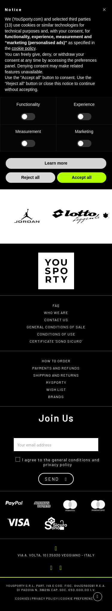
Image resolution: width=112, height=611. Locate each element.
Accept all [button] (81, 177)
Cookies (22, 598)
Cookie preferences (78, 598)
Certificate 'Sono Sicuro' (56, 341)
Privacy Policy (45, 598)
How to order (56, 361)
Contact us (56, 320)
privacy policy (57, 464)
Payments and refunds (56, 368)
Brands (56, 397)
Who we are (56, 312)
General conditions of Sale (56, 327)
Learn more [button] (56, 163)
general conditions (71, 459)
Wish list (56, 389)
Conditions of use (56, 334)
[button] (104, 9)
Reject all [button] (30, 177)
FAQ (56, 305)
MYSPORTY (56, 382)
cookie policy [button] (23, 48)
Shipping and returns (56, 375)
